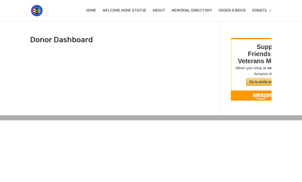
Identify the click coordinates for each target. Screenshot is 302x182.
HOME (91, 11)
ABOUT (159, 11)
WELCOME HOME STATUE (124, 11)
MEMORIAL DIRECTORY (192, 11)
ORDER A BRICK (232, 11)
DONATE (259, 11)
